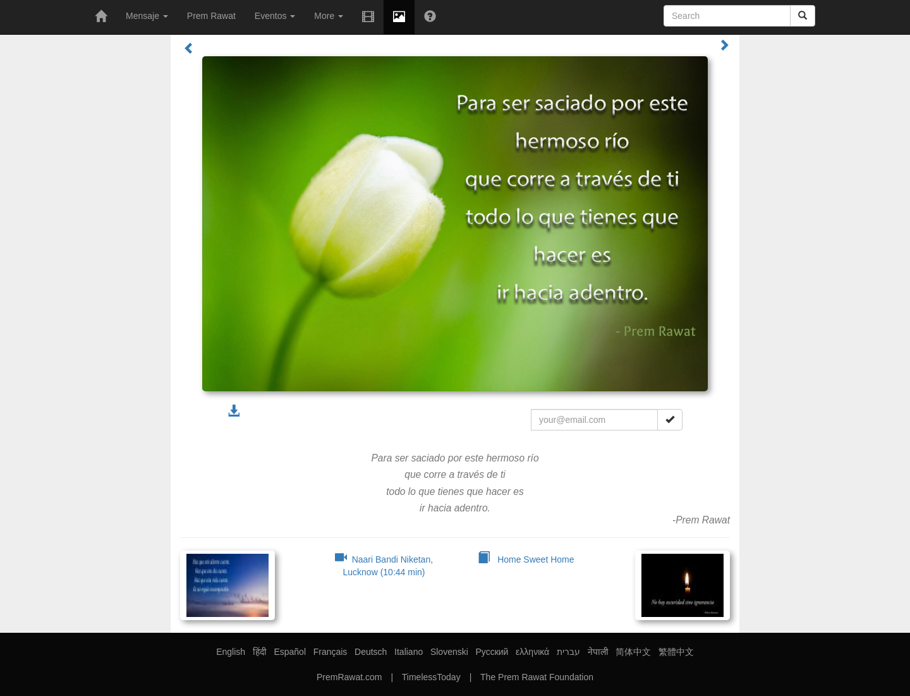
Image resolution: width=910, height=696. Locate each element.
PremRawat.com (349, 677)
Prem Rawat (211, 16)
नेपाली (598, 652)
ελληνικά (532, 652)
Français (330, 652)
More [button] (328, 16)
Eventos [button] (275, 16)
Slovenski (449, 652)
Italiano (408, 652)
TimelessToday (431, 677)
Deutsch (371, 652)
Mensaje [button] (147, 16)
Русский (491, 652)
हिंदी (260, 652)
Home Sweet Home (526, 559)
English (230, 652)
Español (290, 652)
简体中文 (633, 652)
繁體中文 (676, 652)
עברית (568, 652)
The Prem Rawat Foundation (536, 677)
